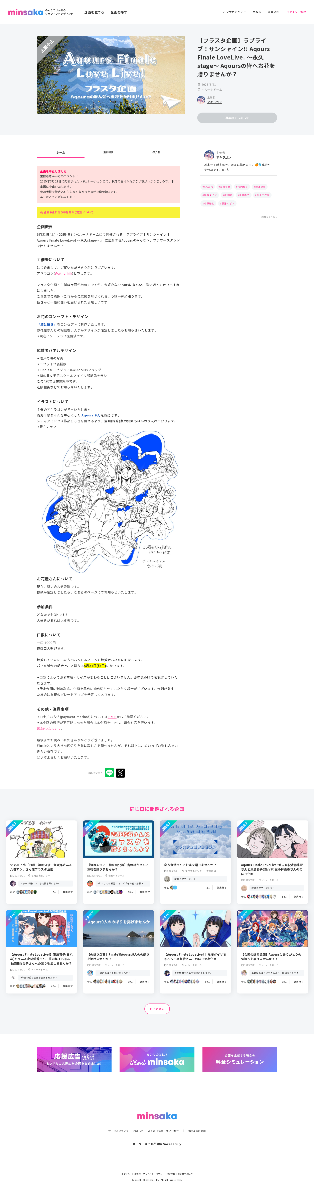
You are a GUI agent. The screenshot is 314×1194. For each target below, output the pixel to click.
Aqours (208, 187)
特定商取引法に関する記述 (180, 1173)
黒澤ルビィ (228, 204)
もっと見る (157, 1012)
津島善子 (244, 195)
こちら (113, 720)
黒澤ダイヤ (210, 195)
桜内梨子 (243, 187)
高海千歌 (225, 187)
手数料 (257, 12)
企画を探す (119, 12)
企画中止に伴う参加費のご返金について (75, 214)
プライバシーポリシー (154, 1173)
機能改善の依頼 (201, 1123)
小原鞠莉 (209, 204)
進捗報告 (108, 153)
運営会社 (273, 12)
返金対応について (50, 731)
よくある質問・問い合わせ (164, 1123)
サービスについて (114, 1123)
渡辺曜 (228, 195)
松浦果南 (260, 187)
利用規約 (136, 1173)
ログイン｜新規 (296, 12)
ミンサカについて (235, 12)
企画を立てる (94, 12)
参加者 (156, 153)
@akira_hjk (64, 276)
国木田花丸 (263, 195)
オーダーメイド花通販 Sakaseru (157, 1135)
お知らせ (136, 1123)
